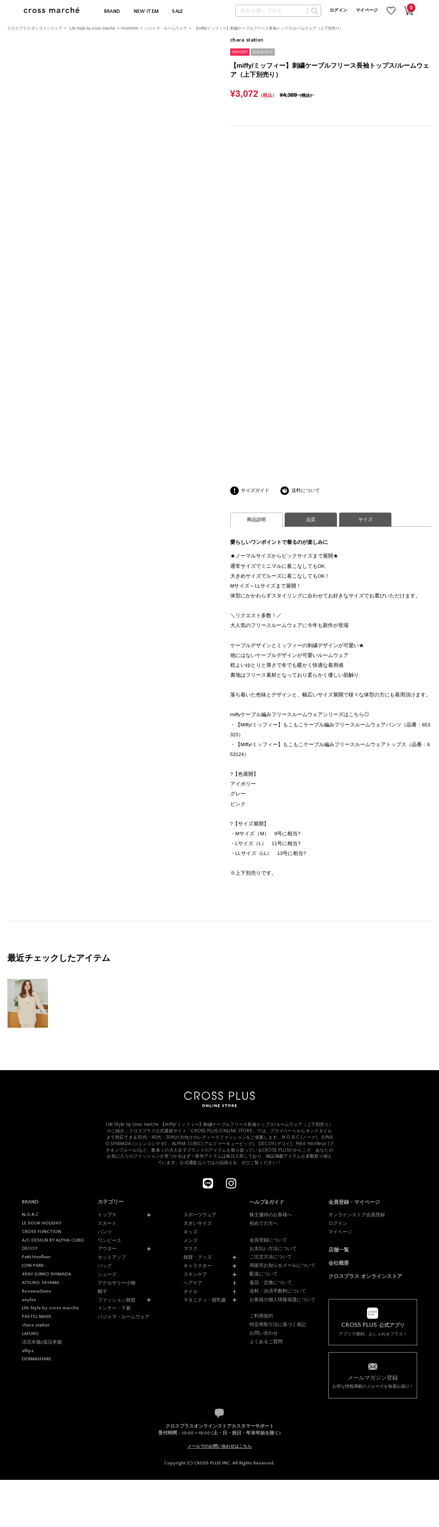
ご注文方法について (271, 1256)
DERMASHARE (36, 1359)
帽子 (102, 1291)
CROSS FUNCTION (41, 1231)
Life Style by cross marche (92, 28)
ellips (28, 1350)
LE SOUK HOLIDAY (41, 1223)
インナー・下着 (114, 1308)
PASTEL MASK (36, 1316)
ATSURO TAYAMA (40, 1282)
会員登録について (268, 1239)
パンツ (105, 1231)
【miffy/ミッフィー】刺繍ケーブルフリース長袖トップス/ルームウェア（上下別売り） (268, 28)
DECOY (29, 1248)
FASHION (129, 28)
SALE (177, 11)
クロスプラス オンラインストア (35, 28)
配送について (264, 1273)
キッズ (190, 1231)
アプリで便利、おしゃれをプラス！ (372, 1329)
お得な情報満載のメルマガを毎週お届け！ (372, 1381)
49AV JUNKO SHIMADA (46, 1274)
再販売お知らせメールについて (283, 1265)
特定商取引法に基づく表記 (278, 1324)
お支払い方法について (273, 1248)
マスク (190, 1248)
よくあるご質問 (266, 1341)
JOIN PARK (33, 1265)
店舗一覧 (338, 1250)
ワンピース (109, 1240)
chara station (36, 1325)
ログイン (338, 10)
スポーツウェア (199, 1214)
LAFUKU (30, 1333)
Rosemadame (36, 1291)
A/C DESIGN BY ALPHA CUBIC (53, 1240)
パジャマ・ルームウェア (165, 28)
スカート (107, 1223)
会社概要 (338, 1263)
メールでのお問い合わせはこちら (219, 1446)
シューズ (107, 1274)
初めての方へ (264, 1223)
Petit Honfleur (36, 1257)
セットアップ (112, 1257)
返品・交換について (271, 1282)
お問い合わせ (264, 1332)
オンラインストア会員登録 (356, 1214)
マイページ (367, 10)
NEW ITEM (146, 11)
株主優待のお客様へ (271, 1214)
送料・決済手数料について (278, 1290)
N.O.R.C (30, 1214)
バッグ (105, 1265)
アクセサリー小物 (116, 1282)
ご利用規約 (261, 1315)
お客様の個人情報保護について (283, 1299)
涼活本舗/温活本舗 (42, 1342)
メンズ (190, 1240)
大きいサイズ (197, 1223)
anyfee (29, 1299)
